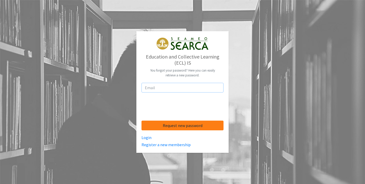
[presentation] (182, 107)
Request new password (182, 125)
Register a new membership (166, 144)
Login (146, 137)
